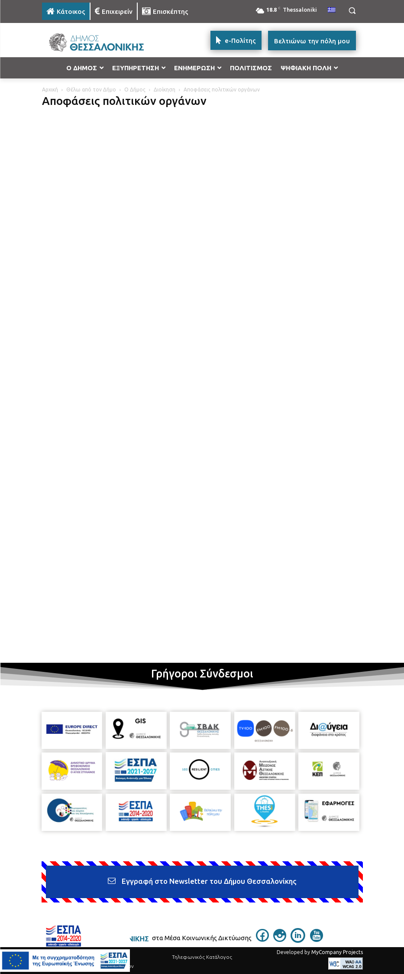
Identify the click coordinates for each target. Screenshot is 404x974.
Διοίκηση (164, 89)
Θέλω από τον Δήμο (91, 89)
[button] (352, 10)
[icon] (262, 939)
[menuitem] (332, 10)
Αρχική (50, 89)
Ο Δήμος (134, 89)
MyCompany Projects (337, 952)
